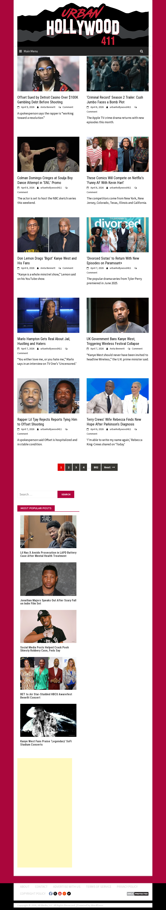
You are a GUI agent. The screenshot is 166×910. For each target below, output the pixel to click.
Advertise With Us (66, 887)
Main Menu (31, 51)
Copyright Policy (32, 894)
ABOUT (25, 887)
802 (96, 467)
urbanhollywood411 (120, 107)
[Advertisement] (44, 813)
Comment (68, 107)
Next (109, 467)
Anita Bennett (47, 107)
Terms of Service (98, 887)
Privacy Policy (127, 887)
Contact (41, 887)
